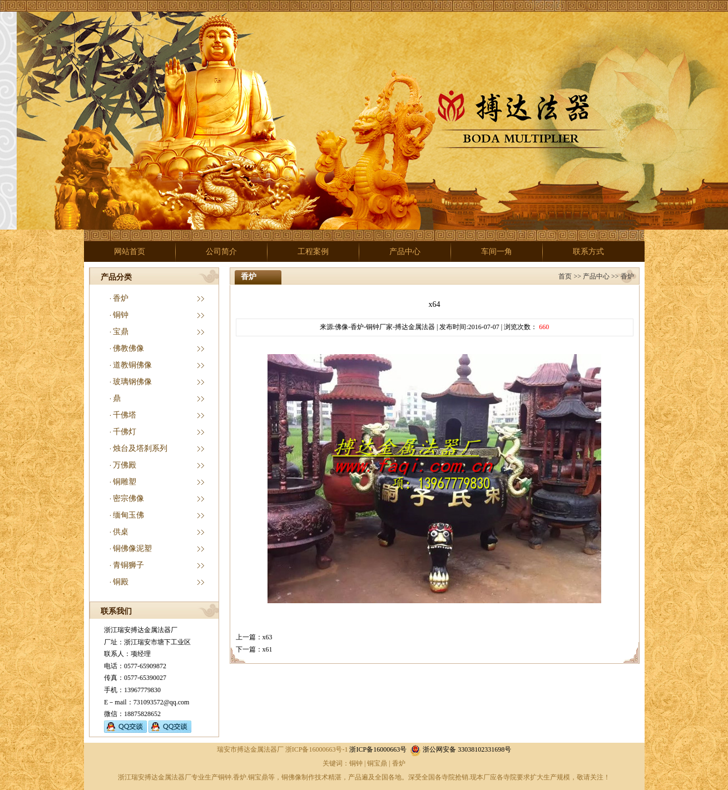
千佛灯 (124, 432)
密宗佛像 (128, 498)
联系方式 (588, 251)
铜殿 (120, 582)
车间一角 (496, 251)
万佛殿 (124, 465)
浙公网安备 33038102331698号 (460, 749)
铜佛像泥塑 (132, 548)
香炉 (120, 298)
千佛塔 (124, 415)
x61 (268, 649)
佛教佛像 (128, 348)
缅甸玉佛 (128, 515)
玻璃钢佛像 (132, 381)
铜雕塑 (124, 482)
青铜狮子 (128, 565)
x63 (268, 637)
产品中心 (404, 251)
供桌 (120, 532)
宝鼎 (120, 331)
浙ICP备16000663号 (378, 749)
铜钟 (120, 315)
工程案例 (313, 251)
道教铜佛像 (132, 365)
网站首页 (129, 251)
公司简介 (221, 251)
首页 (565, 276)
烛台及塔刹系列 (140, 448)
